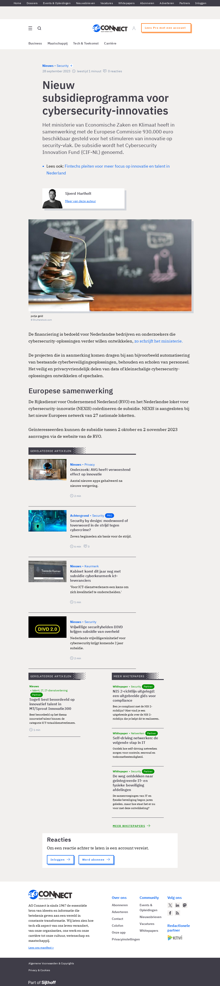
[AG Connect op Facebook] (170, 913)
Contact (117, 919)
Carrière (110, 43)
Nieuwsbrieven (85, 3)
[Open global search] (39, 28)
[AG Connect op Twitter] (170, 905)
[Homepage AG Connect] (110, 28)
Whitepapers (126, 3)
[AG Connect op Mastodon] (184, 905)
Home (17, 3)
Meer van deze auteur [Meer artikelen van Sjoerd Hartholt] (80, 201)
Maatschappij (58, 43)
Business (35, 43)
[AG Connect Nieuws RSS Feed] (177, 913)
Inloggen (200, 3)
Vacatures (106, 3)
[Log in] (134, 28)
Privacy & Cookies (39, 970)
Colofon (117, 926)
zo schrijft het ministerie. (158, 341)
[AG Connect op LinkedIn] (177, 905)
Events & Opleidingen (57, 3)
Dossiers (32, 3)
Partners (184, 3)
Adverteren (167, 3)
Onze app (118, 932)
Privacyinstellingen (126, 939)
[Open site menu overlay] (30, 28)
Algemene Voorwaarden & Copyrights (51, 963)
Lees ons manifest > (41, 947)
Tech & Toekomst (86, 43)
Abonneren (147, 3)
